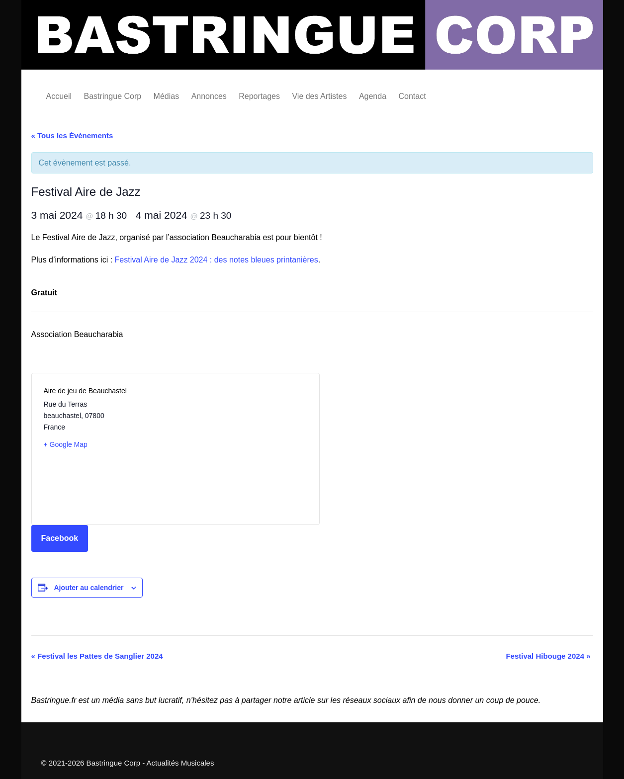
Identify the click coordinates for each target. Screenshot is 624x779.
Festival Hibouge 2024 (548, 656)
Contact (412, 96)
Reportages (259, 96)
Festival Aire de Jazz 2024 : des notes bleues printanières (216, 260)
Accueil (59, 96)
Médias (166, 96)
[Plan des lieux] (241, 449)
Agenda (372, 96)
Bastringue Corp (113, 96)
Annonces (209, 96)
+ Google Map (66, 444)
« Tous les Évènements (72, 135)
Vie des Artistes (319, 96)
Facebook (60, 538)
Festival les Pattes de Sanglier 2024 (97, 656)
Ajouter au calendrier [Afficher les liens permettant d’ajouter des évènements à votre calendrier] (88, 588)
